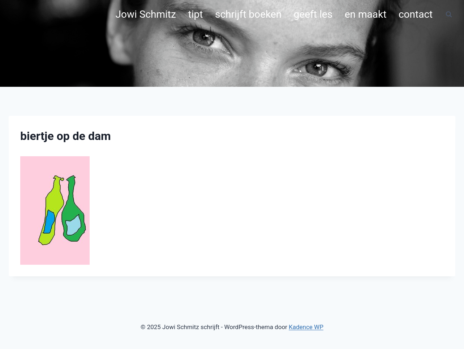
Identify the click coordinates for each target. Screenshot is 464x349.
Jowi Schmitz (146, 14)
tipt (195, 14)
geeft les (313, 14)
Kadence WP (306, 327)
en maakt (366, 14)
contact (416, 14)
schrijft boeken (248, 14)
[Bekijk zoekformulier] (448, 14)
